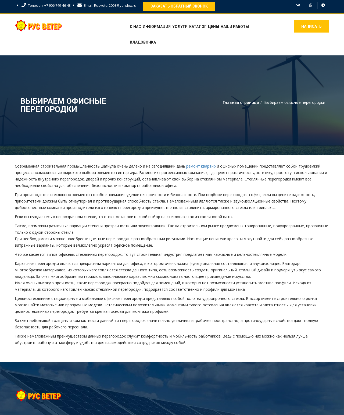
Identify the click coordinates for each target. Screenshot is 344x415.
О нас (135, 26)
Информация (157, 26)
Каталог (197, 26)
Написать (311, 26)
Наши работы (235, 26)
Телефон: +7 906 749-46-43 (46, 5)
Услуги (180, 26)
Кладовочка (143, 42)
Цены (213, 26)
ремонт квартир (201, 166)
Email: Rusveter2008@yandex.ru (106, 5)
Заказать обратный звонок (179, 6)
